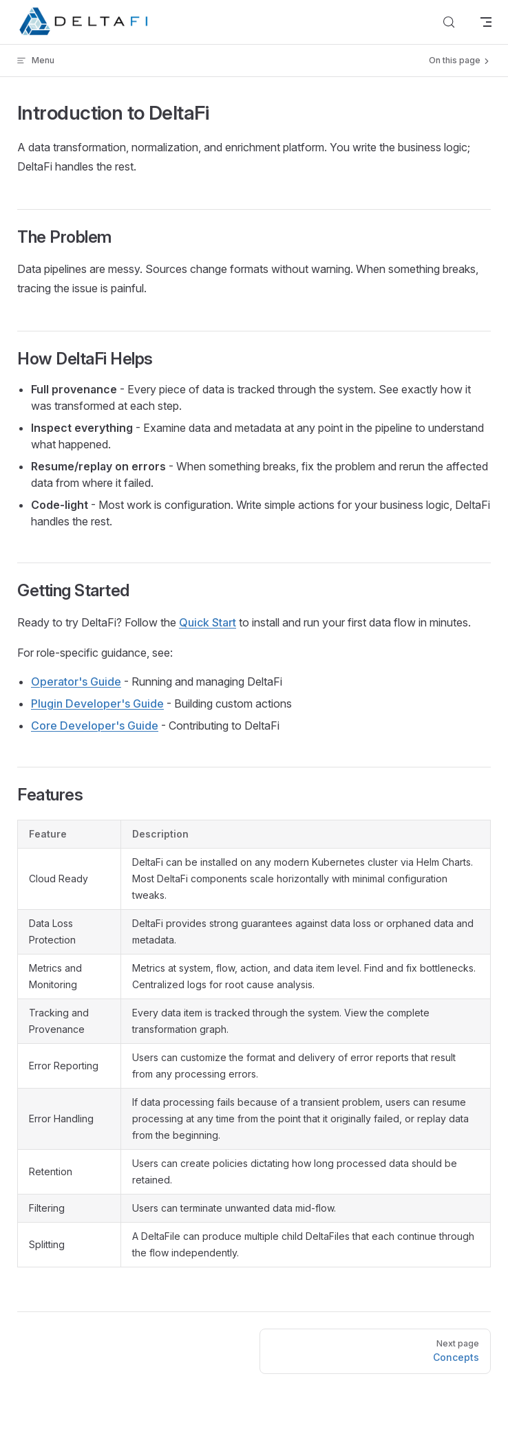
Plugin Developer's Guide (97, 703)
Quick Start (207, 622)
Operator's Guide (76, 681)
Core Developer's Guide (94, 725)
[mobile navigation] (485, 22)
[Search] (449, 22)
